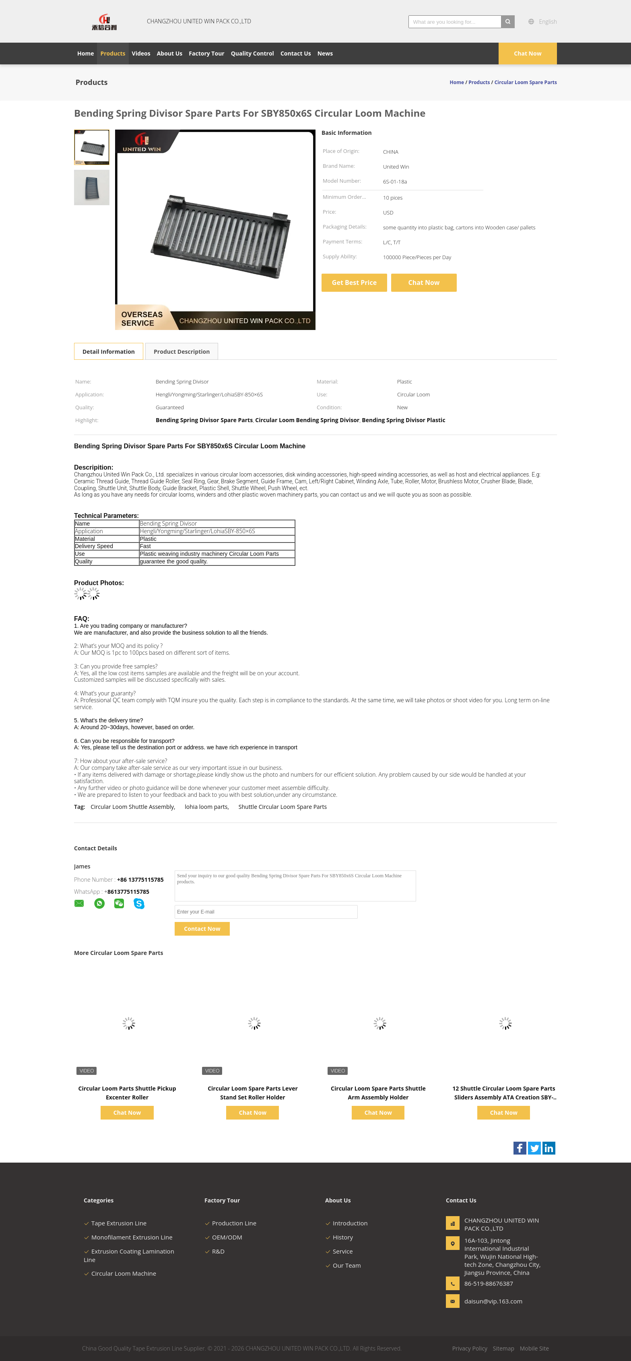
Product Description (182, 351)
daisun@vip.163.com (489, 1301)
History (339, 1237)
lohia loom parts (206, 806)
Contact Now (202, 928)
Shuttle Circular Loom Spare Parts (283, 806)
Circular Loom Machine (120, 1273)
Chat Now (527, 53)
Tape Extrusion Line (115, 1223)
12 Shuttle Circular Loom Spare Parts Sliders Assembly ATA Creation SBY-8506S (503, 1097)
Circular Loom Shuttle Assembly (132, 806)
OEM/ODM (223, 1237)
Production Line (230, 1223)
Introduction (346, 1223)
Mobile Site (534, 1348)
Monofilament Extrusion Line (128, 1237)
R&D (214, 1251)
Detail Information (108, 351)
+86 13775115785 (140, 879)
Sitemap (503, 1348)
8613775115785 (128, 891)
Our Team (343, 1265)
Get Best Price (354, 282)
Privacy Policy (469, 1348)
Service (339, 1251)
